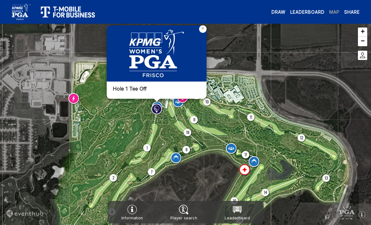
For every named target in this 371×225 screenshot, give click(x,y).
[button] (147, 147)
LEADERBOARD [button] (307, 12)
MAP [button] (334, 12)
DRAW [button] (278, 12)
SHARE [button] (352, 12)
